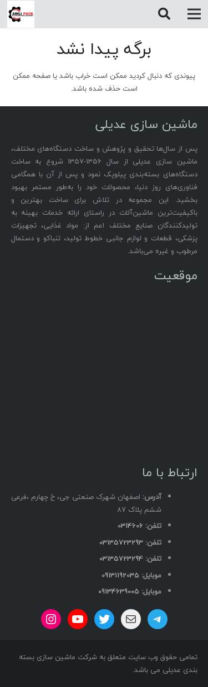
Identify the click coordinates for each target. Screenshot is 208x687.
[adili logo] (20, 14)
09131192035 (120, 575)
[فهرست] (194, 14)
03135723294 (121, 558)
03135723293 (121, 542)
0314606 (130, 526)
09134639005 (118, 591)
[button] (163, 14)
